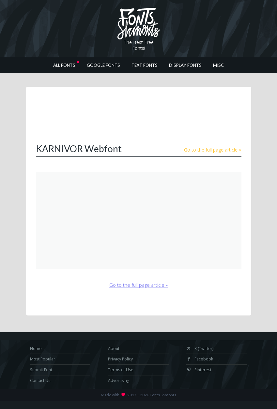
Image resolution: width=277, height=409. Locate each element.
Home (36, 348)
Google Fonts (103, 65)
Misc (218, 65)
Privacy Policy (120, 359)
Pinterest (198, 369)
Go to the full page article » (212, 150)
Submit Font (41, 369)
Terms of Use (120, 369)
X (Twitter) (199, 348)
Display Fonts (185, 65)
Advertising (118, 380)
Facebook (199, 359)
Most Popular (42, 359)
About (113, 348)
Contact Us (40, 380)
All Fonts (64, 65)
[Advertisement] (154, 114)
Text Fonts (144, 65)
